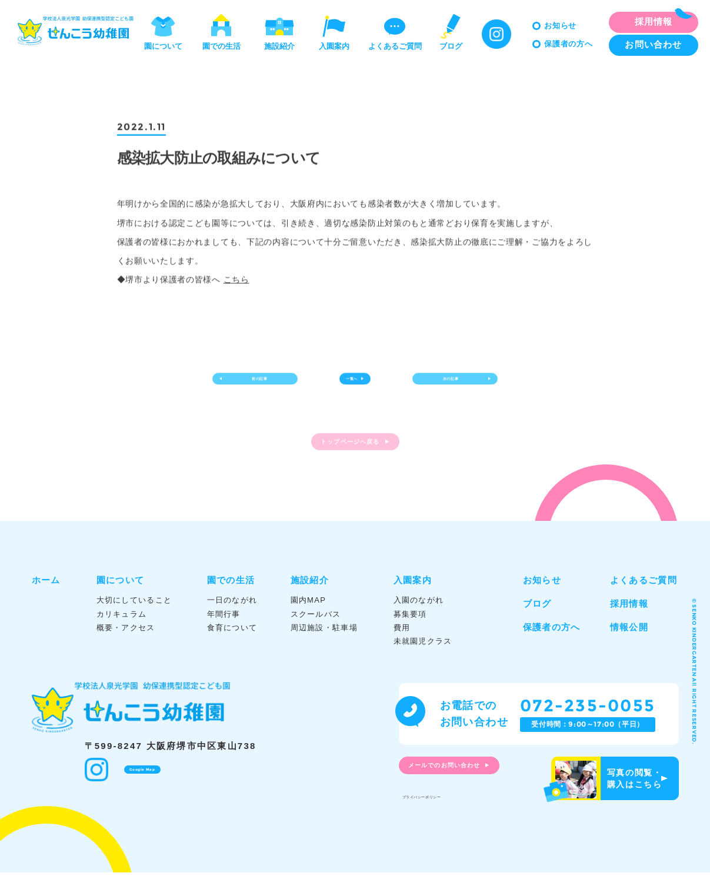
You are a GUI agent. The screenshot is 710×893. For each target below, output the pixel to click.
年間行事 (224, 634)
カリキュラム (121, 634)
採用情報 (629, 625)
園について (163, 31)
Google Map (149, 787)
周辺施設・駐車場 (324, 648)
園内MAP (308, 621)
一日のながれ (232, 621)
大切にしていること (134, 621)
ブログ (450, 31)
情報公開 (629, 648)
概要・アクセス (125, 648)
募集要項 (410, 634)
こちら (236, 281)
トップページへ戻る (347, 462)
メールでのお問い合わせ (463, 789)
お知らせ (560, 25)
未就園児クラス (423, 661)
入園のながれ (419, 621)
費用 (402, 648)
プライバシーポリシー (444, 814)
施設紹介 (279, 31)
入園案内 (334, 31)
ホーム (46, 601)
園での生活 (221, 31)
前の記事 (270, 385)
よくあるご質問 (395, 31)
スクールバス (316, 634)
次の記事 (440, 385)
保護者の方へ (568, 43)
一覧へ (348, 385)
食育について (232, 648)
